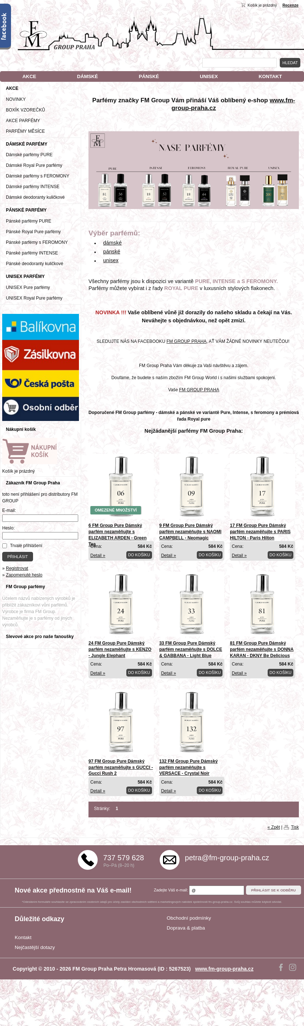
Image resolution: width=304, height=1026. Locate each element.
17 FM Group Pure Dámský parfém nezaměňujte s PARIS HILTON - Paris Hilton (260, 532)
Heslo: (8, 528)
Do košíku (139, 555)
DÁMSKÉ (87, 76)
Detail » (97, 555)
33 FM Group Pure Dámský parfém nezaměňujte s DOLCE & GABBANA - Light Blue (190, 649)
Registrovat (17, 568)
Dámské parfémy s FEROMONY (37, 176)
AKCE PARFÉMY (23, 120)
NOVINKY (16, 99)
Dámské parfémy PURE (29, 154)
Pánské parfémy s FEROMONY (37, 242)
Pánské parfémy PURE (28, 221)
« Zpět (274, 827)
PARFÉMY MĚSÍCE (25, 131)
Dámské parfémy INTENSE (32, 186)
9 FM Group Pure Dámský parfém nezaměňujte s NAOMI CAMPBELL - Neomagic (190, 532)
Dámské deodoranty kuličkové (35, 197)
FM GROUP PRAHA (186, 341)
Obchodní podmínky (189, 918)
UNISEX (209, 76)
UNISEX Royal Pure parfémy (34, 298)
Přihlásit (17, 556)
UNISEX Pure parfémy (28, 287)
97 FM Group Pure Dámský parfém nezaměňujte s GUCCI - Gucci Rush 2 (120, 767)
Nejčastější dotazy (35, 947)
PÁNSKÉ (149, 76)
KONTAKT (270, 76)
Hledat (290, 63)
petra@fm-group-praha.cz (227, 858)
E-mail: (9, 510)
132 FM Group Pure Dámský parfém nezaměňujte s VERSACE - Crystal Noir (188, 767)
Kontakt (23, 937)
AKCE (29, 76)
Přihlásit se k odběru (273, 890)
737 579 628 (123, 858)
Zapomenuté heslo (24, 575)
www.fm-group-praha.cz (224, 969)
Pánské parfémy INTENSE (32, 253)
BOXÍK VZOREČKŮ (25, 110)
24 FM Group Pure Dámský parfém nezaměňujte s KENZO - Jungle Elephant (119, 649)
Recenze (290, 5)
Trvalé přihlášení (26, 545)
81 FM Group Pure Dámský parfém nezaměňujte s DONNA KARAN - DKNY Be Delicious (261, 649)
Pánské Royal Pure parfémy (33, 231)
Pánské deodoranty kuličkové (34, 263)
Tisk (295, 827)
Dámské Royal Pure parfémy (34, 165)
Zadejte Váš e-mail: (171, 890)
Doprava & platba (186, 928)
